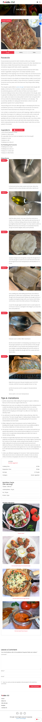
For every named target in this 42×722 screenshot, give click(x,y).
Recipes (3, 705)
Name (3, 671)
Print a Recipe (18, 130)
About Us (3, 701)
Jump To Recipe (6, 20)
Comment (4, 654)
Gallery (21, 52)
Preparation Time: (21, 469)
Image (7, 52)
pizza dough (20, 87)
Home (2, 698)
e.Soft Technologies (21, 718)
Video (34, 52)
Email (3, 676)
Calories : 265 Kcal (7, 486)
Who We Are (4, 703)
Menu (37, 2)
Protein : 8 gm (6, 495)
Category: (21, 475)
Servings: (21, 472)
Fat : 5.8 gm (5, 492)
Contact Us (4, 707)
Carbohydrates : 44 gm (8, 489)
